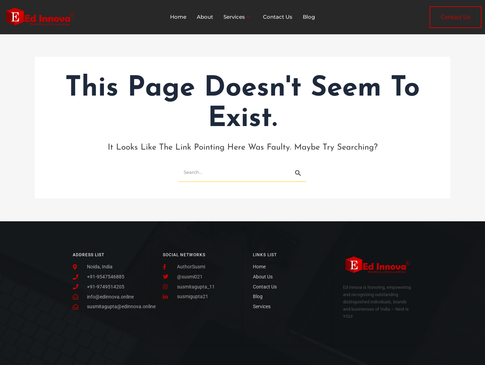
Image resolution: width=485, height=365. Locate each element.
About (205, 17)
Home (178, 17)
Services (238, 17)
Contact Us (277, 17)
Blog (309, 17)
